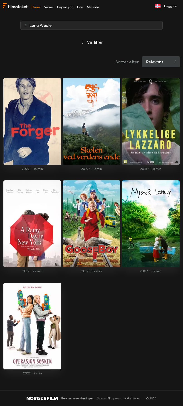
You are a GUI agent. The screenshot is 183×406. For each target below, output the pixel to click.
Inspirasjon (65, 7)
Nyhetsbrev (132, 398)
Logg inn (170, 6)
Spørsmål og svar (109, 398)
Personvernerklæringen (77, 398)
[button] (158, 6)
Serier (48, 7)
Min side (93, 7)
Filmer (35, 7)
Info (80, 7)
